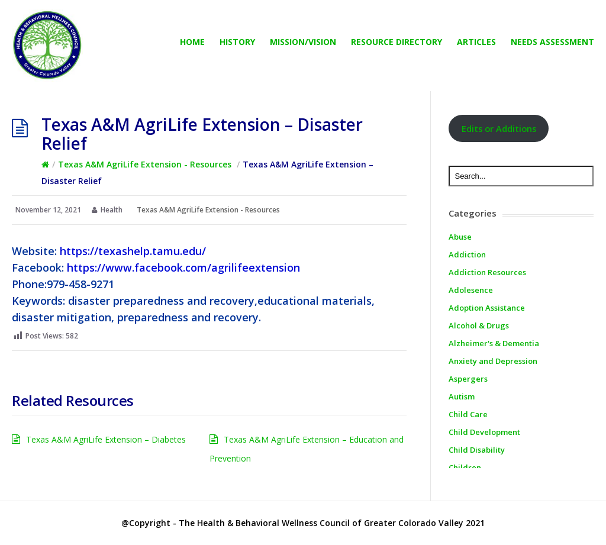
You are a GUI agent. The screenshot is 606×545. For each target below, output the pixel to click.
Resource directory (396, 41)
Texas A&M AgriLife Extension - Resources (144, 164)
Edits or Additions (499, 128)
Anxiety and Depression (493, 361)
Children (465, 467)
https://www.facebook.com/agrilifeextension (183, 267)
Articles (476, 41)
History (237, 41)
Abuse (460, 236)
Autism (462, 396)
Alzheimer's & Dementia (494, 343)
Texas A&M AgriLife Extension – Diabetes (106, 439)
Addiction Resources (487, 272)
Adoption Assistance (487, 307)
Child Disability (477, 449)
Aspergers (468, 378)
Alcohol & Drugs (479, 325)
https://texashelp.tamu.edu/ (133, 251)
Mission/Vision (303, 41)
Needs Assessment (552, 41)
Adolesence (471, 290)
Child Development (484, 432)
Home (192, 41)
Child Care (468, 414)
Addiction (467, 254)
